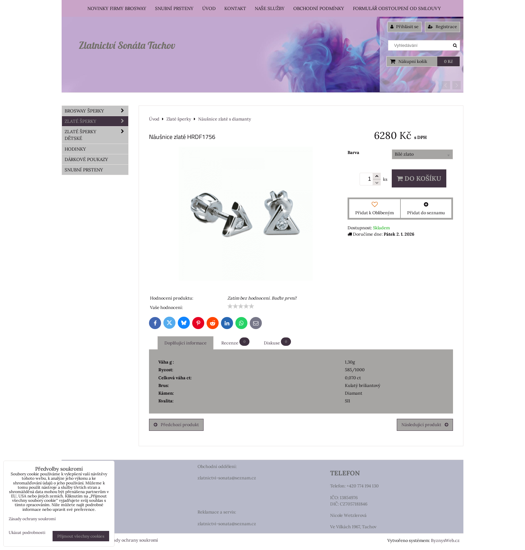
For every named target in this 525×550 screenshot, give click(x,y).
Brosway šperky (96, 111)
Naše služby (270, 8)
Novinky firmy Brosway (116, 8)
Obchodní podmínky (318, 8)
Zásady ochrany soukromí (132, 540)
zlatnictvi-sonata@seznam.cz (227, 478)
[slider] (240, 306)
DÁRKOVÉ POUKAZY (86, 159)
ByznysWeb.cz (445, 540)
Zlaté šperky (96, 121)
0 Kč (448, 61)
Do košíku (419, 178)
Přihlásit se (404, 26)
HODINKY (75, 149)
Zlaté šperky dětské (96, 135)
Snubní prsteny (174, 8)
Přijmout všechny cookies (80, 536)
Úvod (209, 8)
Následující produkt (424, 424)
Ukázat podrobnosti (27, 532)
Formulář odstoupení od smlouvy (397, 8)
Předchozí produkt (176, 424)
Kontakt (235, 8)
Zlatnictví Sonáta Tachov (127, 45)
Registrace (442, 26)
